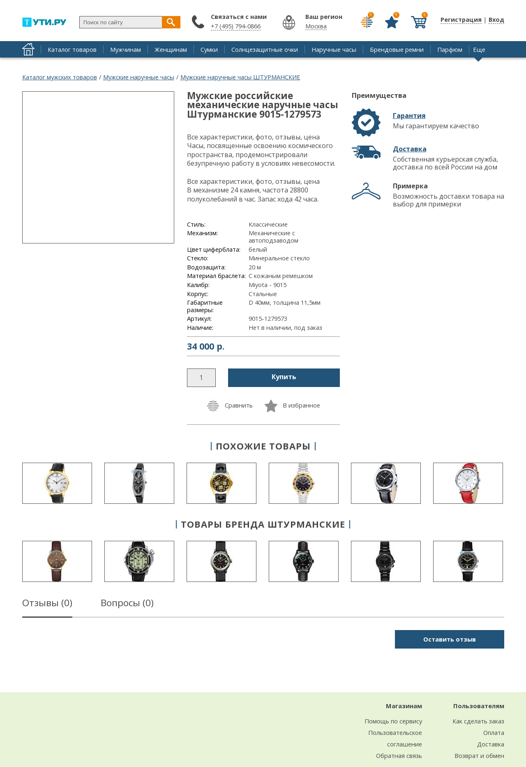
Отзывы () (47, 604)
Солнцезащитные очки (264, 49)
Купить (284, 376)
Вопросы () (127, 604)
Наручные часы (333, 49)
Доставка (410, 148)
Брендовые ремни (397, 49)
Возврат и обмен (479, 755)
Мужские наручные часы (138, 77)
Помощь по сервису (393, 721)
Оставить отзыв (449, 639)
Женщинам (171, 49)
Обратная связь (399, 755)
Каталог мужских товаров (59, 77)
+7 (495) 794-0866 (236, 26)
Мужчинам (125, 49)
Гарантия (409, 115)
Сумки (209, 49)
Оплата (493, 732)
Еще (479, 49)
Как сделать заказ (478, 721)
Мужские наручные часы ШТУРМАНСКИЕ (240, 77)
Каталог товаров (72, 49)
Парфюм (449, 49)
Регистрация (461, 19)
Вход (496, 19)
